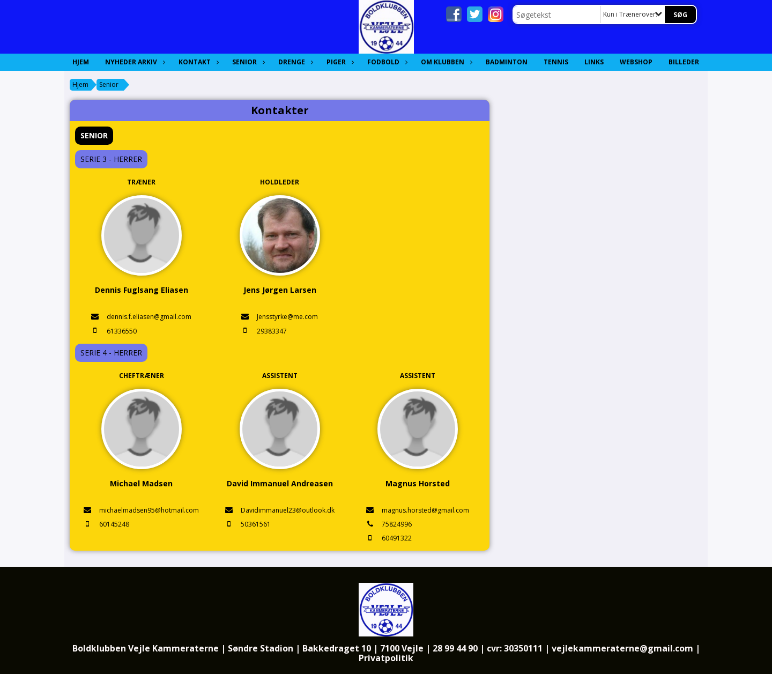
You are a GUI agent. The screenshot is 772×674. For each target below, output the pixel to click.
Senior (247, 61)
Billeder (684, 61)
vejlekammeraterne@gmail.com (622, 648)
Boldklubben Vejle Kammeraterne (145, 648)
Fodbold (386, 61)
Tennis (556, 61)
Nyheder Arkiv (133, 61)
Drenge (294, 61)
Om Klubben (445, 61)
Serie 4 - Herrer (111, 352)
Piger (338, 61)
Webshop (636, 61)
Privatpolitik (386, 658)
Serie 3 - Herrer (111, 159)
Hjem (80, 61)
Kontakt (197, 61)
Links (594, 61)
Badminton (507, 61)
